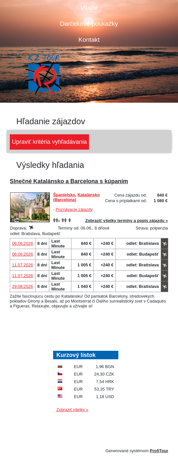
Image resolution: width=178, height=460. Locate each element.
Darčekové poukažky (89, 23)
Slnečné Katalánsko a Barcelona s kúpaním (69, 181)
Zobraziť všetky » (72, 409)
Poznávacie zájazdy (74, 209)
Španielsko (64, 194)
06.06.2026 (22, 243)
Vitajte (89, 7)
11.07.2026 (22, 264)
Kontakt (88, 39)
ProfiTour (159, 450)
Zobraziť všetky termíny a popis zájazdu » (126, 220)
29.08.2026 (22, 286)
